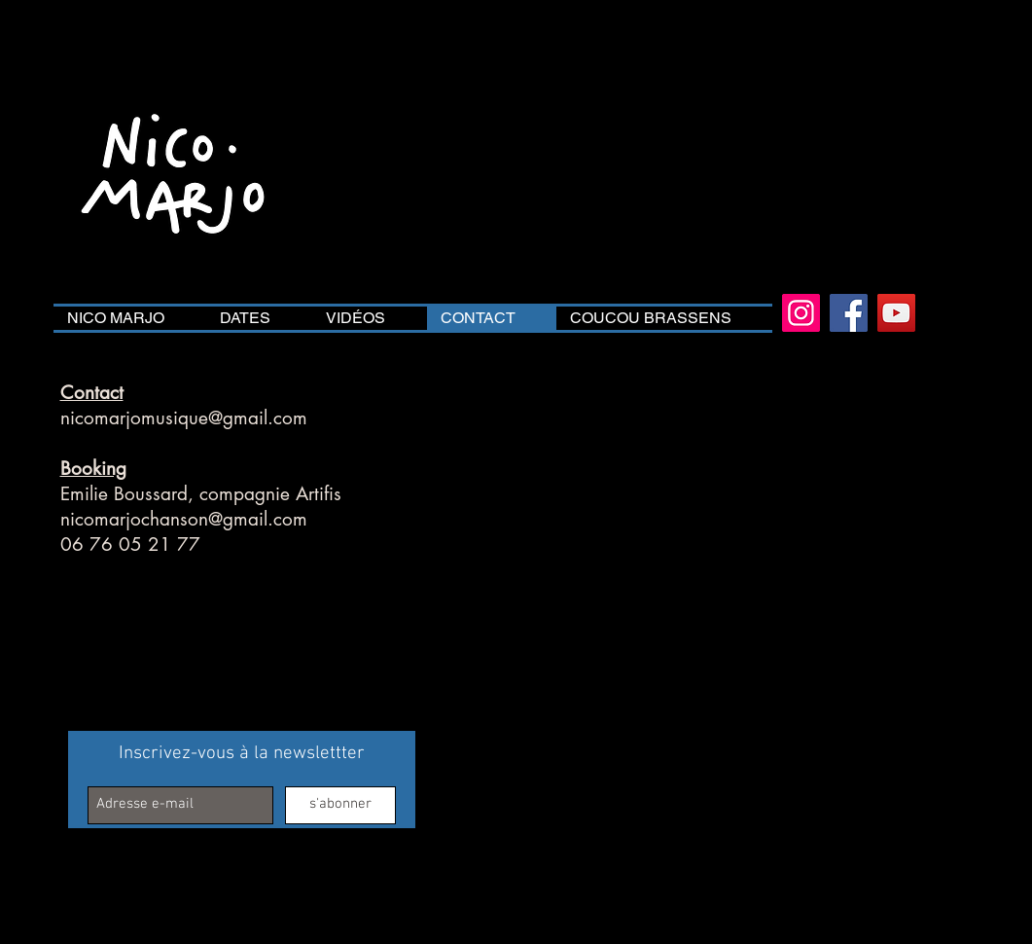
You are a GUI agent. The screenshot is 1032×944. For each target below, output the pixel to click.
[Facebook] (849, 313)
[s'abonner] (340, 805)
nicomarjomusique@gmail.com (183, 418)
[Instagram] (801, 313)
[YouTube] (896, 313)
